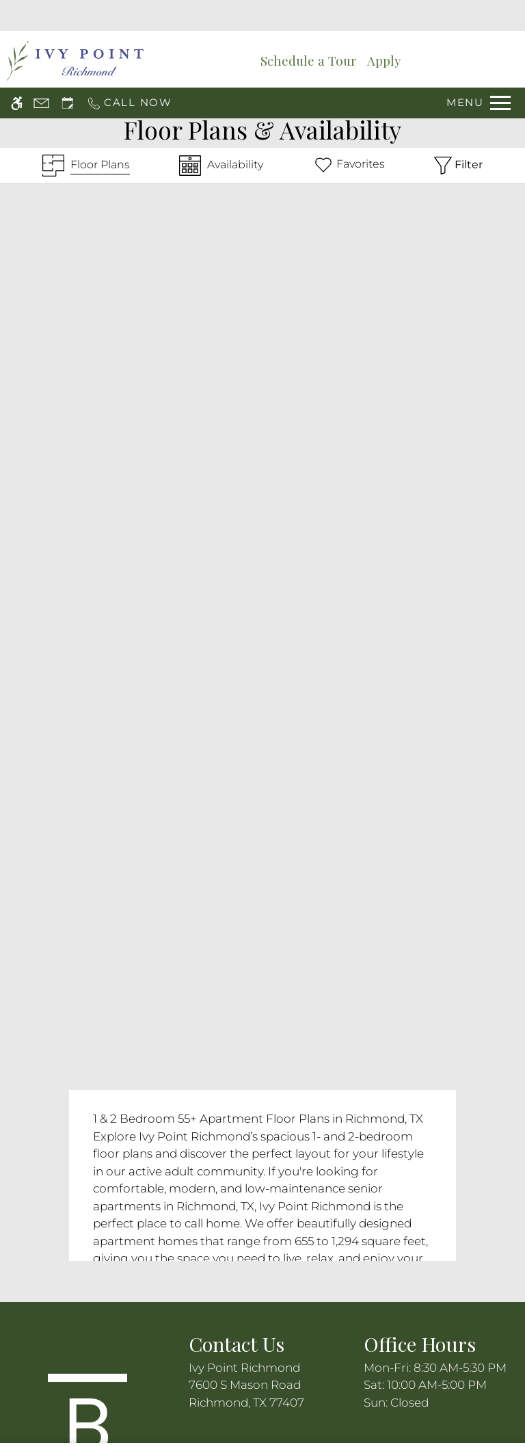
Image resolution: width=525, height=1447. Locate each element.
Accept (390, 1400)
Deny (458, 1400)
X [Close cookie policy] (507, 1374)
